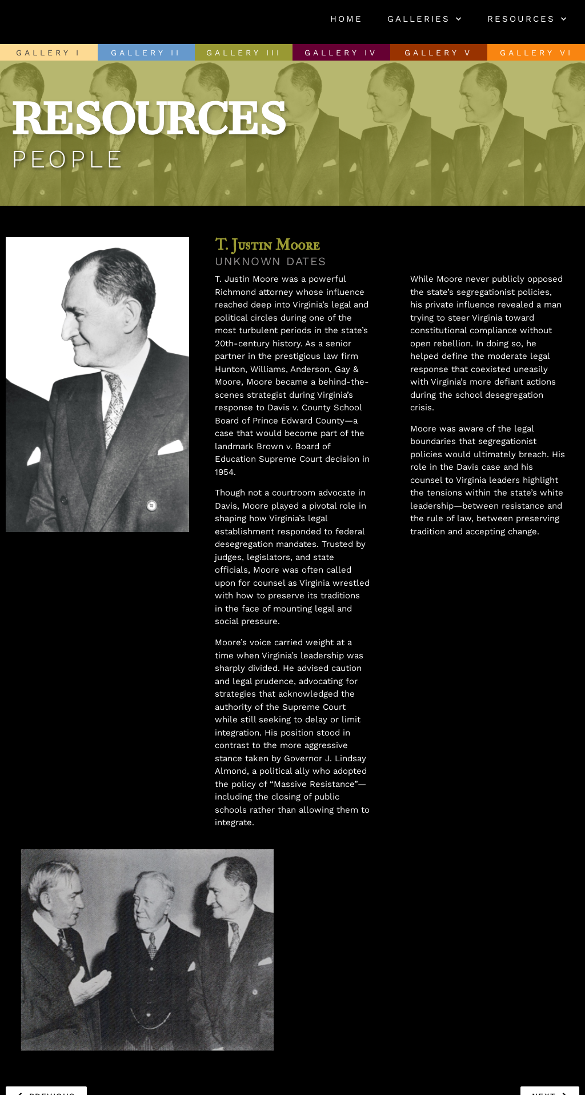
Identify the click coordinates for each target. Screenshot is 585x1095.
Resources (527, 19)
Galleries (425, 19)
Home (346, 19)
